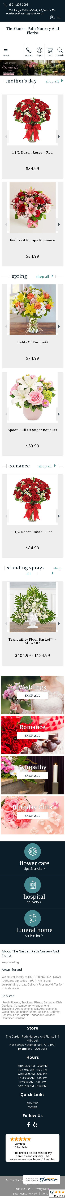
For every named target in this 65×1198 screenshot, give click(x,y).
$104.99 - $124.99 (32, 655)
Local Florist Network (25, 1193)
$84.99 (32, 168)
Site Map (46, 1193)
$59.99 (32, 446)
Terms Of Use (22, 1189)
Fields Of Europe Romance (32, 240)
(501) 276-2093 (18, 4)
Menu (6, 55)
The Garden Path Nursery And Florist (32, 30)
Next (59, 136)
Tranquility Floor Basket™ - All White (32, 641)
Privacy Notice (42, 1189)
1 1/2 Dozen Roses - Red (32, 153)
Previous (5, 136)
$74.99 (32, 358)
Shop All (52, 81)
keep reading (10, 962)
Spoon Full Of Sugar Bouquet (32, 430)
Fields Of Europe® (32, 342)
